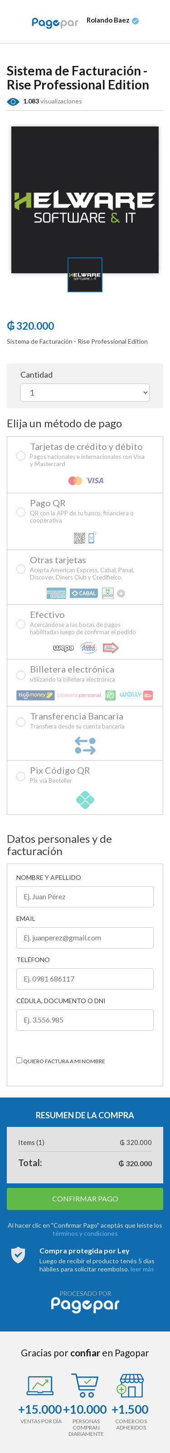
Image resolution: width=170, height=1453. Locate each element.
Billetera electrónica (72, 674)
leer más (142, 1269)
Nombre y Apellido (48, 877)
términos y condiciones (85, 1233)
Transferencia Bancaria (77, 721)
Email (25, 918)
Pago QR (88, 511)
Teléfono (33, 959)
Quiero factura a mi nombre (60, 1061)
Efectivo (88, 622)
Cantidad (36, 374)
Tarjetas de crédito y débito (88, 454)
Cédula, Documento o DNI (61, 1000)
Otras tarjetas (88, 568)
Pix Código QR (60, 775)
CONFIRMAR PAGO (85, 1198)
